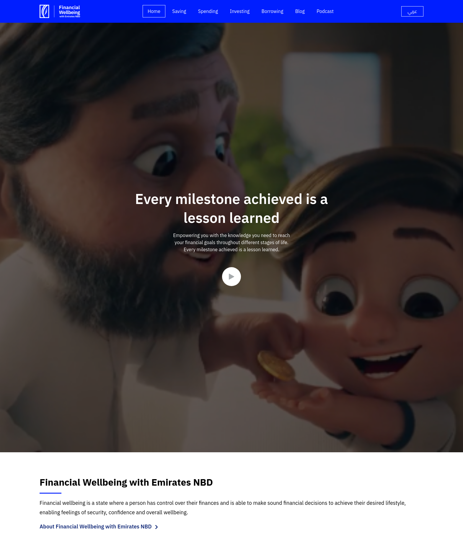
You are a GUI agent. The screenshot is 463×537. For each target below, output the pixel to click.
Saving (179, 11)
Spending (208, 11)
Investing (240, 11)
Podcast (325, 11)
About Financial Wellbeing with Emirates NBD (96, 526)
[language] (412, 11)
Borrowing (272, 11)
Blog (300, 11)
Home (154, 11)
